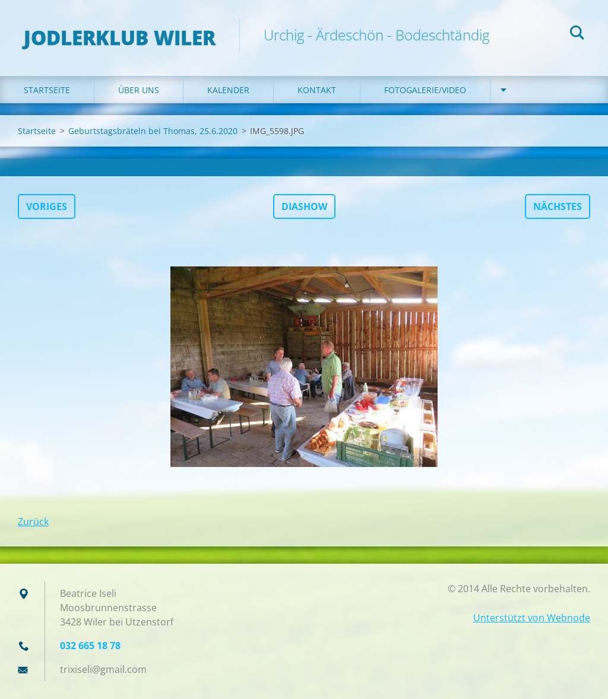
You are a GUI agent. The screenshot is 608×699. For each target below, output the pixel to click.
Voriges (46, 206)
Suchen (577, 34)
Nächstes (557, 206)
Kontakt (316, 90)
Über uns (138, 90)
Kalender (228, 90)
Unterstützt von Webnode (531, 617)
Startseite (47, 90)
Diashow (304, 206)
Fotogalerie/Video (425, 90)
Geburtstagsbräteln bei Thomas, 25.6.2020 (153, 130)
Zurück (33, 521)
